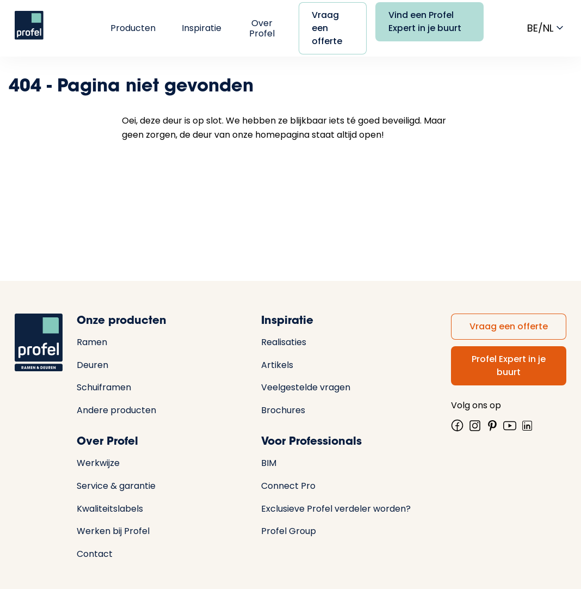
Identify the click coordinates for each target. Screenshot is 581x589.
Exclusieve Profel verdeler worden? (336, 508)
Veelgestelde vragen (305, 387)
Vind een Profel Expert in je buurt (424, 21)
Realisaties (283, 342)
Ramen (92, 342)
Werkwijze (98, 463)
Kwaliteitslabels (110, 508)
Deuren (92, 365)
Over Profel (262, 28)
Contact (95, 554)
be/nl (546, 28)
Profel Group (288, 531)
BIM (268, 463)
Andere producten (116, 410)
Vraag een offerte (327, 28)
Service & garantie (116, 486)
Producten (133, 28)
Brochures (283, 410)
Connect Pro (288, 486)
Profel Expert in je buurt (509, 365)
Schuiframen (104, 387)
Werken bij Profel (113, 531)
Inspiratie (201, 28)
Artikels (277, 365)
